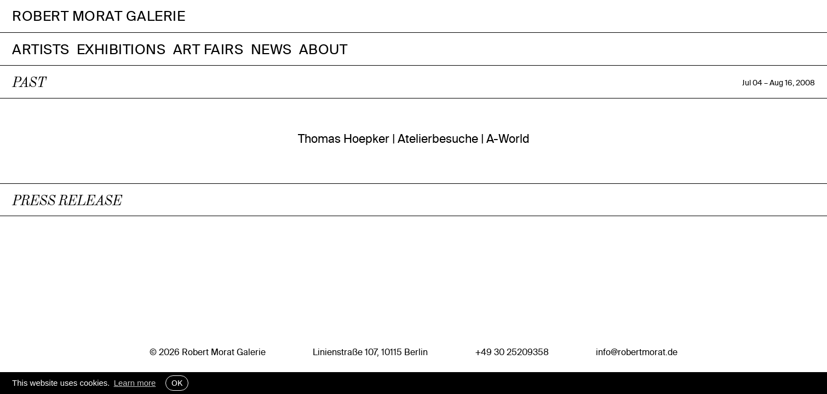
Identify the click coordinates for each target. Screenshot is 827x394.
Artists (41, 48)
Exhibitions (121, 48)
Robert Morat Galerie (98, 16)
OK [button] (176, 383)
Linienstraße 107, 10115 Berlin (370, 351)
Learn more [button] (135, 382)
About (323, 48)
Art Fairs (208, 48)
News (271, 48)
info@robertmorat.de (636, 351)
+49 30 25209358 (512, 351)
